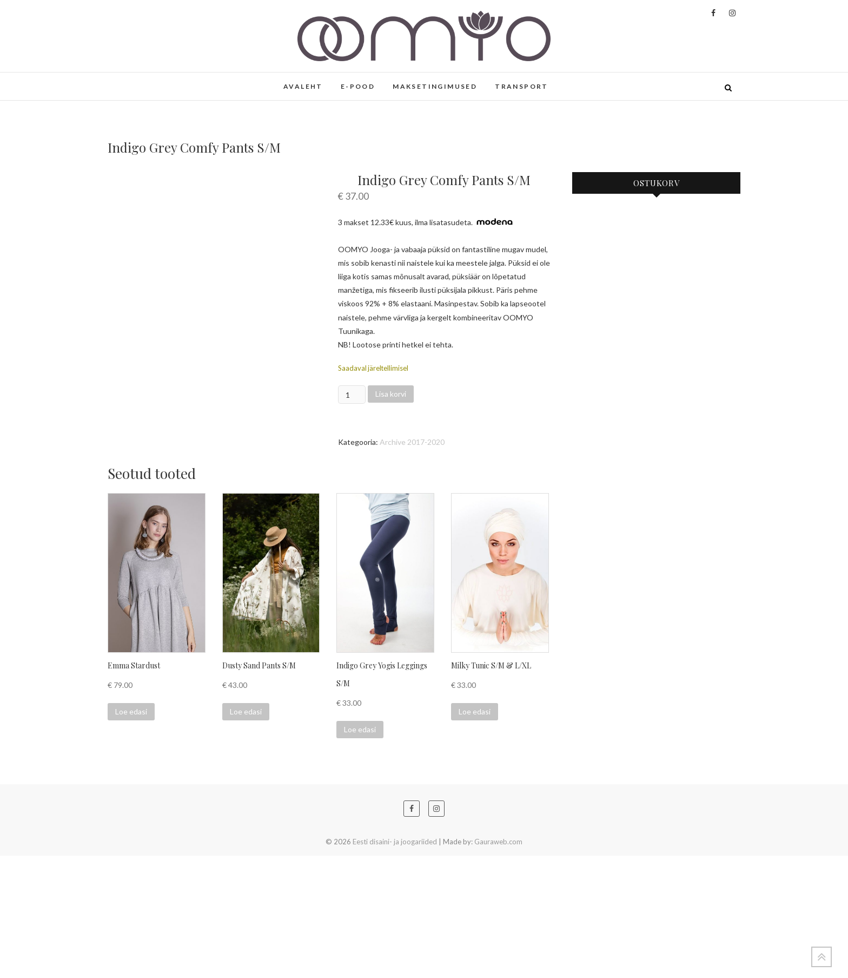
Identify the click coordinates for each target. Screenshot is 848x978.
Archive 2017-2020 (412, 442)
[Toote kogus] (352, 394)
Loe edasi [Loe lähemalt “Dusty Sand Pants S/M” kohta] (246, 833)
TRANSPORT (521, 86)
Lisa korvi (390, 393)
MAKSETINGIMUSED (435, 86)
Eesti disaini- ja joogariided (395, 964)
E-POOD (358, 86)
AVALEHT (303, 86)
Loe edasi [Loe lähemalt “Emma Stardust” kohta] (131, 833)
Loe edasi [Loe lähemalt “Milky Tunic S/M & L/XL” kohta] (475, 833)
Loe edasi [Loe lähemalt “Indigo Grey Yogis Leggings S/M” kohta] (360, 851)
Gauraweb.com (498, 964)
